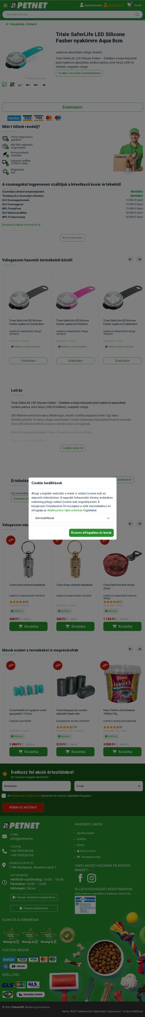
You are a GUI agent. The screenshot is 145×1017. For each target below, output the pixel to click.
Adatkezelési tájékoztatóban (65, 510)
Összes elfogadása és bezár (91, 532)
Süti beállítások (44, 518)
